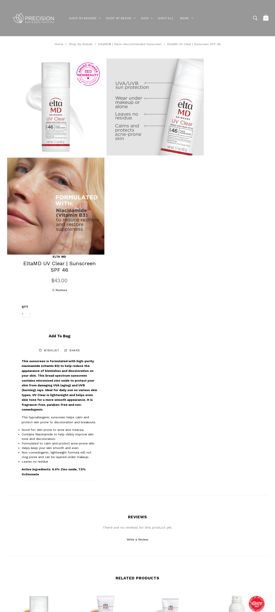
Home (59, 44)
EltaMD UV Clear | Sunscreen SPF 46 (194, 44)
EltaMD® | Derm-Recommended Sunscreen (130, 44)
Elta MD (241, 60)
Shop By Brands (80, 44)
